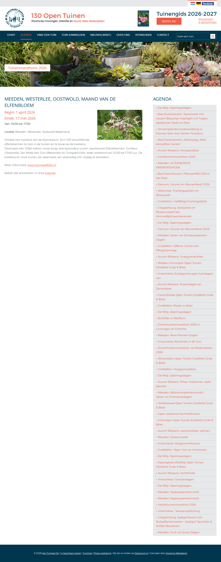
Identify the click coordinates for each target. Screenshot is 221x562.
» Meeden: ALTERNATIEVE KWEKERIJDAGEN (173, 165)
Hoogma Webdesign (176, 553)
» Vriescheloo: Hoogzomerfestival (178, 443)
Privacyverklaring (102, 553)
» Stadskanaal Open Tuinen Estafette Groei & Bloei (184, 405)
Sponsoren (143, 34)
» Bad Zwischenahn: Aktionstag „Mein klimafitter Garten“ (181, 142)
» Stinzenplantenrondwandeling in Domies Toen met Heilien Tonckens (179, 131)
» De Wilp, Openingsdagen (173, 107)
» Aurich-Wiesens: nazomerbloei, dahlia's (183, 430)
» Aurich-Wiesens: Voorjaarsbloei (177, 150)
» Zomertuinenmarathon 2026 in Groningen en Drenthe (178, 327)
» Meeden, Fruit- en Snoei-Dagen (178, 532)
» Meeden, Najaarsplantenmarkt (177, 492)
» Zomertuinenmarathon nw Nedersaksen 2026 (184, 350)
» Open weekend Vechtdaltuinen (178, 413)
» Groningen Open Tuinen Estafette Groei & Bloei (184, 422)
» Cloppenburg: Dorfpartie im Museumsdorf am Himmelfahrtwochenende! (175, 212)
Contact (163, 34)
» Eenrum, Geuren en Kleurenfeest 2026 (182, 184)
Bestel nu (169, 21)
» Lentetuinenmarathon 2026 (175, 156)
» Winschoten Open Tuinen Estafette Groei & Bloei (184, 361)
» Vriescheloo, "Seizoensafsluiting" (178, 511)
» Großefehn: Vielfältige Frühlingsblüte (181, 201)
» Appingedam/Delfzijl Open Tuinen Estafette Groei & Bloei (180, 464)
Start (11, 34)
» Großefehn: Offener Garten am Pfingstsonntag (177, 248)
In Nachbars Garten (71, 553)
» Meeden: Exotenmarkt (172, 437)
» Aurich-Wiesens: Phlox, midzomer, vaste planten (183, 384)
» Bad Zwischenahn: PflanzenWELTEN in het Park (183, 176)
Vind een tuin (46, 34)
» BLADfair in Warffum (170, 318)
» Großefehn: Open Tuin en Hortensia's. (181, 449)
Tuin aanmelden (73, 34)
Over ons (123, 34)
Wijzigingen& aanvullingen (207, 21)
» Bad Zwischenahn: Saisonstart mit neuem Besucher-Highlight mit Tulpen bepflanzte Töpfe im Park (182, 118)
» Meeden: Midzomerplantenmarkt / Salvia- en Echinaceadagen (180, 395)
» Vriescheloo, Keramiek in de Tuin (178, 341)
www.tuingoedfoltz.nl (41, 165)
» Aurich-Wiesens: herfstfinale (175, 473)
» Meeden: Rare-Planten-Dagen (177, 335)
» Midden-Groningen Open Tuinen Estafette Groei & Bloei (178, 265)
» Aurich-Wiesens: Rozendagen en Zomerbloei (178, 286)
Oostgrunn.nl (141, 553)
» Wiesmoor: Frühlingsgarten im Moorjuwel (177, 193)
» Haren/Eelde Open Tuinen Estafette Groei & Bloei (184, 297)
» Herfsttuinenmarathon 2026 (176, 504)
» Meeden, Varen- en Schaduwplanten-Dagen (182, 237)
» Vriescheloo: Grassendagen (175, 479)
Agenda (26, 34)
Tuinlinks (87, 553)
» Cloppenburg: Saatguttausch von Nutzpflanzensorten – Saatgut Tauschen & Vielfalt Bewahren (184, 522)
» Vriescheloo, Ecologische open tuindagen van (184, 276)
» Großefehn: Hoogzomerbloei (176, 369)
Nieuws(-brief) (100, 34)
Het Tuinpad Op (50, 553)
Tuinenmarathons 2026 (27, 67)
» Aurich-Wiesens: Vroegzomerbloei (179, 256)
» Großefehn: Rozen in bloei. (174, 305)
